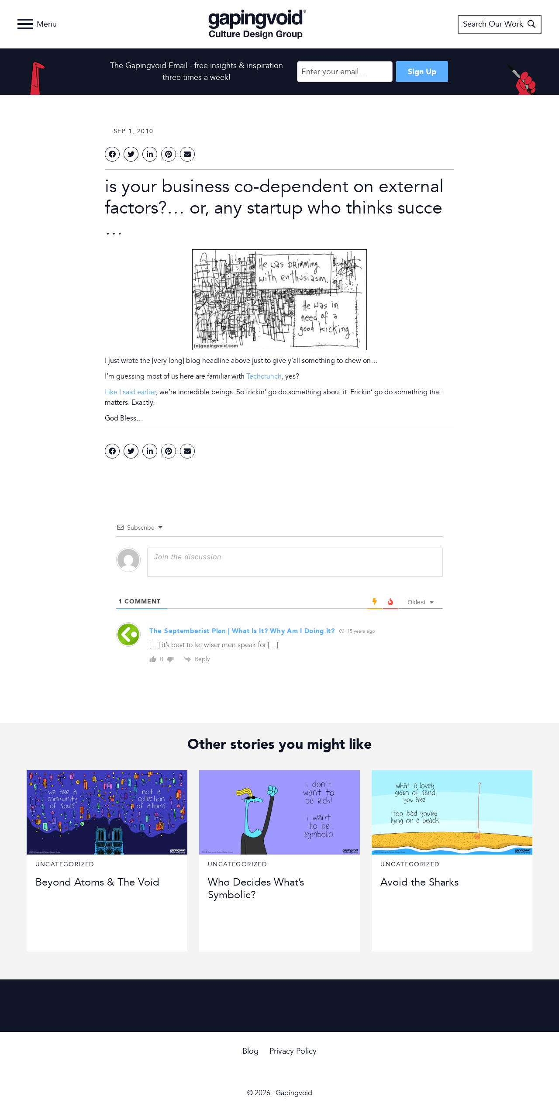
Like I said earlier (130, 392)
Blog (250, 1051)
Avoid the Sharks (419, 882)
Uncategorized (64, 864)
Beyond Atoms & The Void (97, 882)
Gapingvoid (257, 24)
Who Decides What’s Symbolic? (256, 888)
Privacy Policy (293, 1051)
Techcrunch (264, 376)
